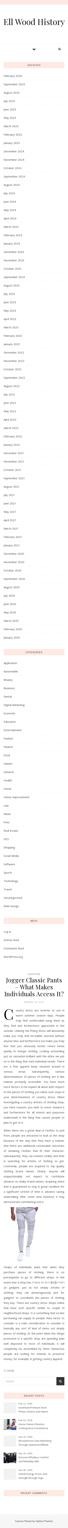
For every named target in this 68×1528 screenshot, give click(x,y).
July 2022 (9, 394)
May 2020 (10, 612)
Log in (7, 931)
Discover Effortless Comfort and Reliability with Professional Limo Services (33, 1460)
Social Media (11, 856)
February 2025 (13, 134)
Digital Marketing (14, 705)
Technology (11, 881)
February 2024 (13, 235)
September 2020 (14, 579)
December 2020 (14, 553)
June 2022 (10, 403)
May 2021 (10, 512)
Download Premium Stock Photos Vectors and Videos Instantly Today (33, 1410)
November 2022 (14, 361)
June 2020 (10, 604)
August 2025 (12, 92)
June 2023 (10, 302)
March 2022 (11, 428)
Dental (8, 696)
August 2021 (12, 486)
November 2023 (14, 260)
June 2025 (10, 109)
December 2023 (14, 252)
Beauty (8, 680)
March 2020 (11, 620)
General (8, 772)
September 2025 (14, 84)
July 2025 (9, 101)
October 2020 (12, 570)
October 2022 (12, 369)
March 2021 (11, 528)
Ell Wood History (34, 21)
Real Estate (11, 830)
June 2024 (10, 201)
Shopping (9, 847)
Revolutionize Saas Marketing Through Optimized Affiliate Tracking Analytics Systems (34, 1443)
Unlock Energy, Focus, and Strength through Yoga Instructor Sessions (32, 1476)
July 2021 (9, 495)
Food (7, 755)
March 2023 (11, 327)
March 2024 (11, 227)
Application (10, 663)
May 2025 (10, 118)
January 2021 (12, 545)
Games (8, 763)
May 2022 (10, 411)
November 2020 (14, 562)
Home (7, 789)
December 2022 (14, 352)
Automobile (11, 671)
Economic (9, 713)
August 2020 (12, 587)
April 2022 (10, 419)
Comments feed (14, 948)
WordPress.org (13, 957)
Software (9, 864)
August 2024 (12, 185)
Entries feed (11, 940)
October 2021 (12, 470)
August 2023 (12, 285)
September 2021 (14, 478)
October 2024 (12, 168)
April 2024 (10, 218)
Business (9, 688)
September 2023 (14, 277)
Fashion (8, 738)
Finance (8, 747)
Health (8, 780)
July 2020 (9, 595)
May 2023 (10, 310)
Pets (7, 822)
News (7, 814)
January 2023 (12, 344)
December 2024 (14, 151)
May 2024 (10, 210)
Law (6, 805)
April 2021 (10, 520)
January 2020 (12, 637)
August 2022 (12, 386)
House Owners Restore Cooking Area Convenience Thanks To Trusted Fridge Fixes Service (33, 1426)
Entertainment (13, 730)
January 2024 (12, 243)
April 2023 (10, 319)
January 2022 (12, 444)
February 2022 (13, 436)
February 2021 (13, 537)
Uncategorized (13, 897)
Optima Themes (44, 1521)
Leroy (10, 1370)
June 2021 (10, 503)
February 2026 (13, 76)
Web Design (11, 906)
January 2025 (12, 143)
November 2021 (14, 461)
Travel (8, 889)
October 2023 (12, 268)
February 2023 (13, 335)
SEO (6, 839)
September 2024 (14, 176)
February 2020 (13, 629)
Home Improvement (16, 797)
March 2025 (11, 126)
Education (10, 721)
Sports (8, 872)
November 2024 (14, 159)
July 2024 (9, 193)
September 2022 (14, 377)
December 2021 (14, 453)
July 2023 (9, 294)
